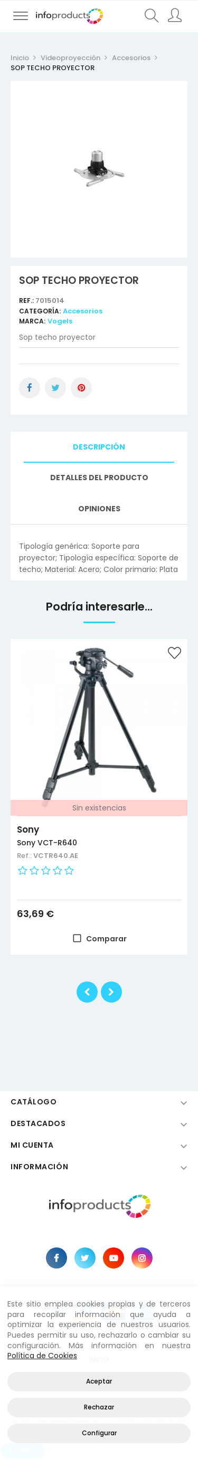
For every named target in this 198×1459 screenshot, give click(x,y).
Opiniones (99, 508)
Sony (28, 829)
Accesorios (82, 311)
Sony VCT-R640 (47, 842)
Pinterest (81, 387)
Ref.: (27, 300)
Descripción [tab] (99, 447)
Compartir (29, 387)
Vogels (60, 321)
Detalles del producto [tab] (99, 477)
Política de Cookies (42, 1355)
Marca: (32, 321)
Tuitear (55, 387)
